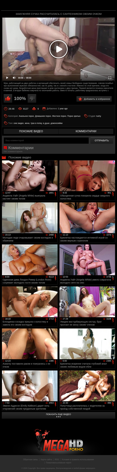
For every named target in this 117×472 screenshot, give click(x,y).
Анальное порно (26, 116)
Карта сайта (46, 459)
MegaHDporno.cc (65, 5)
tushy (98, 116)
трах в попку (36, 123)
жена (27, 123)
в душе (46, 123)
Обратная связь (30, 459)
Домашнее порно (43, 116)
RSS (57, 459)
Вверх (112, 466)
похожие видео (31, 131)
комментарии (86, 131)
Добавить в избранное (97, 99)
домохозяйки (57, 123)
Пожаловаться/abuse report (58, 463)
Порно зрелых (73, 116)
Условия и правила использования (78, 459)
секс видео (19, 123)
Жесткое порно (59, 116)
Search (111, 5)
